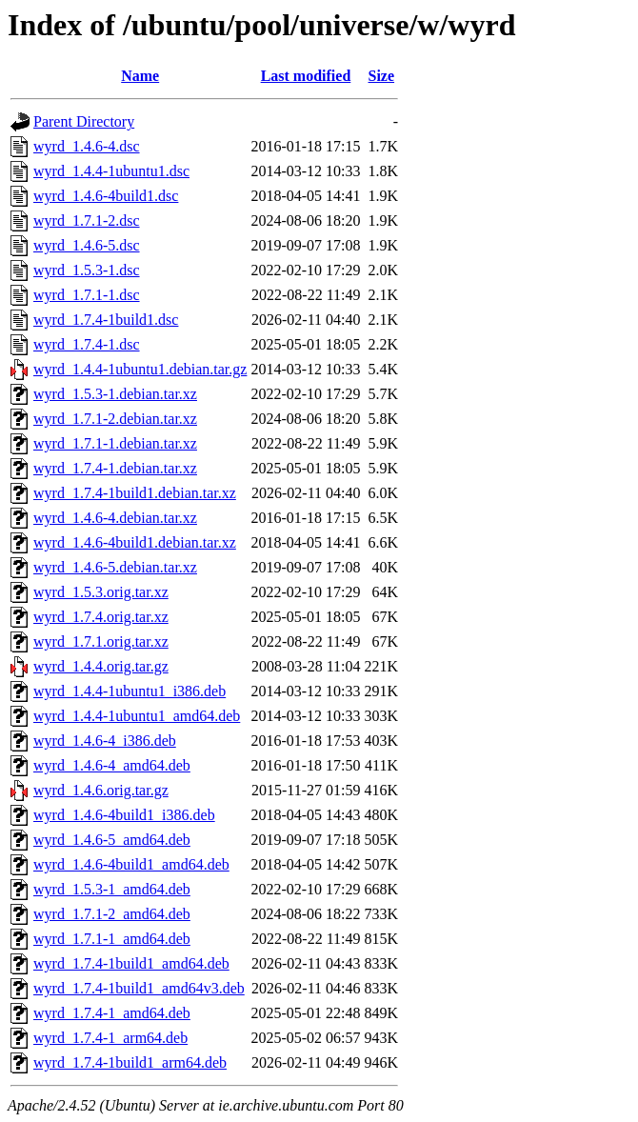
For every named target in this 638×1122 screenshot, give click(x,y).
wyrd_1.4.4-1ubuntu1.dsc (111, 171)
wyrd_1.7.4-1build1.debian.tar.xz (134, 493)
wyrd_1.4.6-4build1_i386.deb (124, 815)
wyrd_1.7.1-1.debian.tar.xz (115, 443)
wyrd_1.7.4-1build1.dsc (105, 319)
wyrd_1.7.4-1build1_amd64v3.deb (139, 988)
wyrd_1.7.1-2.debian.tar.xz (115, 419)
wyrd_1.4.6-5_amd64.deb (111, 839)
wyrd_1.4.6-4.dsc (86, 146)
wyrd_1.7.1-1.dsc (86, 295)
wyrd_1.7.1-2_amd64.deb (111, 914)
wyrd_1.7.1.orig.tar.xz (101, 641)
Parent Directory (83, 121)
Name (140, 76)
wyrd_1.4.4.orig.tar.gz (101, 666)
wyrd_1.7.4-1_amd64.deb (111, 1013)
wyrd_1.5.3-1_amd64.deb (111, 889)
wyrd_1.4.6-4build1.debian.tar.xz (134, 542)
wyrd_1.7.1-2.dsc (86, 220)
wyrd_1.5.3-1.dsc (86, 270)
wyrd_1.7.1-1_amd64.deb (111, 939)
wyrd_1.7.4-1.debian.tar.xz (115, 468)
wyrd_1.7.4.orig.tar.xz (101, 617)
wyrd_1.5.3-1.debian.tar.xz (115, 394)
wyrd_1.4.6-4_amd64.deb (111, 765)
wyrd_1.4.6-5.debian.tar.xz (115, 567)
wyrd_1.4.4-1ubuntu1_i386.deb (129, 691)
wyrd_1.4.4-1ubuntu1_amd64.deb (136, 716)
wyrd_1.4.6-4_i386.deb (104, 740)
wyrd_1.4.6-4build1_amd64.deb (131, 864)
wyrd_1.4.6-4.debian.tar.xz (115, 518)
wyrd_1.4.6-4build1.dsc (105, 196)
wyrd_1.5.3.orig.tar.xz (101, 592)
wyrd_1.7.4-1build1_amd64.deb (131, 963)
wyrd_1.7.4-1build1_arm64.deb (130, 1062)
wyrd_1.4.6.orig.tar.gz (101, 790)
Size (382, 76)
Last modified (306, 76)
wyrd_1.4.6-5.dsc (86, 245)
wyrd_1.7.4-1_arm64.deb (110, 1038)
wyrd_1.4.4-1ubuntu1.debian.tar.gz (140, 369)
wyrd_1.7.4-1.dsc (86, 344)
